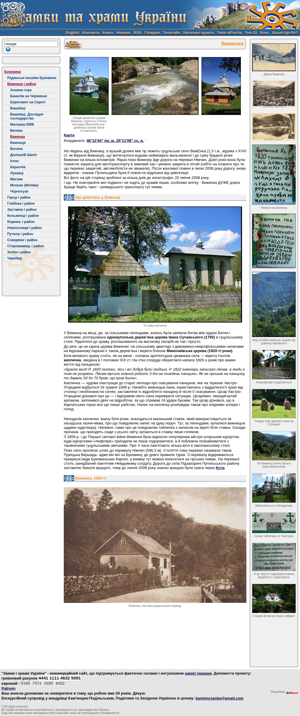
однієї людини (198, 673)
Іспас (14, 161)
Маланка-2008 (22, 124)
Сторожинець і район (25, 246)
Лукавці (16, 173)
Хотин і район (19, 252)
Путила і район (20, 234)
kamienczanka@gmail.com (219, 698)
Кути (220, 468)
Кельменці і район (23, 216)
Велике (16, 131)
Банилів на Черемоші (28, 96)
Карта (69, 135)
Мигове (16, 179)
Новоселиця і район (24, 228)
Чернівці (14, 258)
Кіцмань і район (20, 222)
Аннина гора (21, 90)
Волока (16, 149)
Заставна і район (22, 210)
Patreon (8, 688)
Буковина (12, 72)
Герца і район (18, 197)
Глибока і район (21, 204)
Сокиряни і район (22, 240)
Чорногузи (19, 191)
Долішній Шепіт (23, 155)
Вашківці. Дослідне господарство (26, 116)
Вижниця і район (21, 84)
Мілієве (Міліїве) (24, 185)
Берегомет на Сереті (28, 102)
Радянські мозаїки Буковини (31, 78)
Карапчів (18, 167)
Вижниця (18, 143)
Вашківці (18, 108)
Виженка (17, 137)
